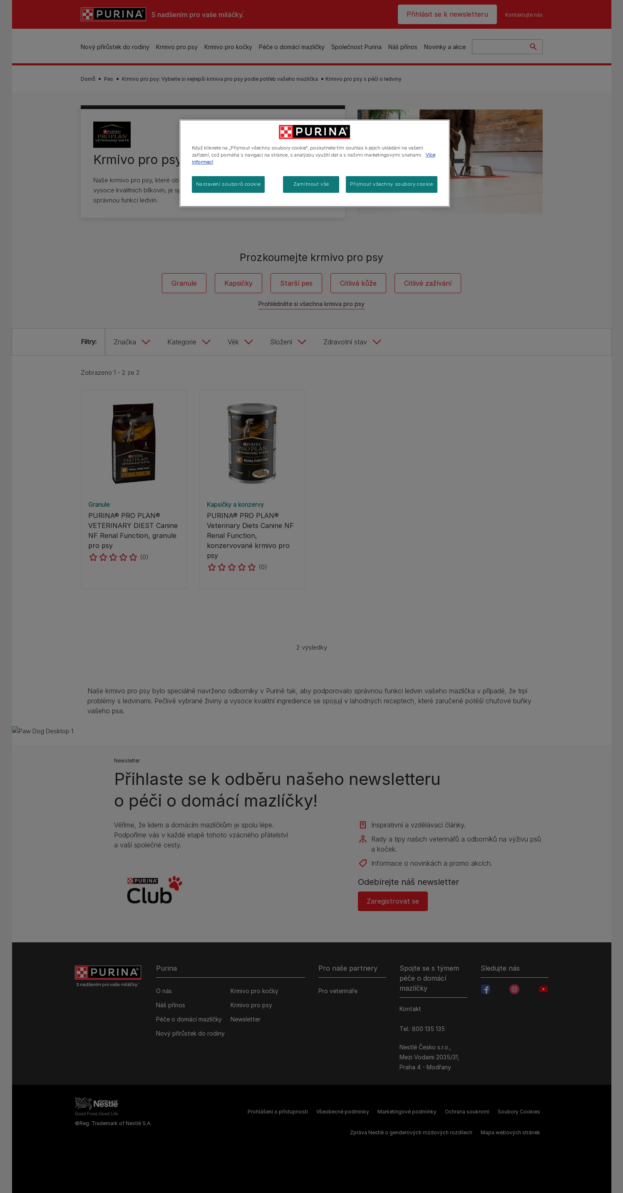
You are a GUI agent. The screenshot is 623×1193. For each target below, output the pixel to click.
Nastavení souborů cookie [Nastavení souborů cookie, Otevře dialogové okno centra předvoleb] (228, 184)
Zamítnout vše (311, 184)
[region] (314, 163)
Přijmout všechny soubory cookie (391, 184)
